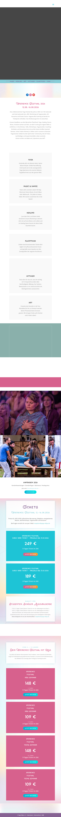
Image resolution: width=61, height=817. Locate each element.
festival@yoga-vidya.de (32, 488)
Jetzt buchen (30, 554)
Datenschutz (37, 815)
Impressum (30, 815)
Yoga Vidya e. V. (22, 815)
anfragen (30, 492)
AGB (43, 815)
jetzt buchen (30, 694)
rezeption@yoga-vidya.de (42, 523)
